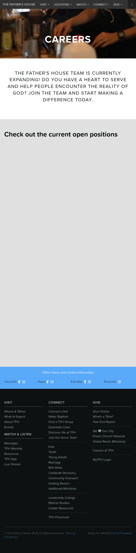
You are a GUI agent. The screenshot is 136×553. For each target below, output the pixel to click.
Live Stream (12, 464)
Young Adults (58, 457)
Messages (11, 443)
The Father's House (19, 4)
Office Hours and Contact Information (68, 372)
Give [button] (117, 4)
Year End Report (104, 422)
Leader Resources (61, 508)
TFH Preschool (59, 517)
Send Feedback (122, 533)
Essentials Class (59, 427)
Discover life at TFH (62, 432)
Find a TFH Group (61, 422)
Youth (52, 452)
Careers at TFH (103, 450)
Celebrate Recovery (62, 473)
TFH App (10, 459)
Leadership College (62, 497)
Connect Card (58, 411)
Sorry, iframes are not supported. (68, 248)
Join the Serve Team (63, 437)
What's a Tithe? (103, 416)
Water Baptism (58, 416)
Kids (51, 446)
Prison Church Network (109, 436)
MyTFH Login (102, 459)
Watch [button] (82, 4)
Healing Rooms (59, 483)
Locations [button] (63, 4)
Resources (11, 454)
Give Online (101, 411)
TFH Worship (13, 448)
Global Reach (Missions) (109, 441)
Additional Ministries (62, 488)
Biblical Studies (59, 503)
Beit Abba (55, 467)
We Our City (103, 431)
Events (8, 427)
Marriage (55, 462)
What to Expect (14, 416)
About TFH (11, 422)
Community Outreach (63, 478)
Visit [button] (44, 4)
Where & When (15, 411)
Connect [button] (101, 4)
